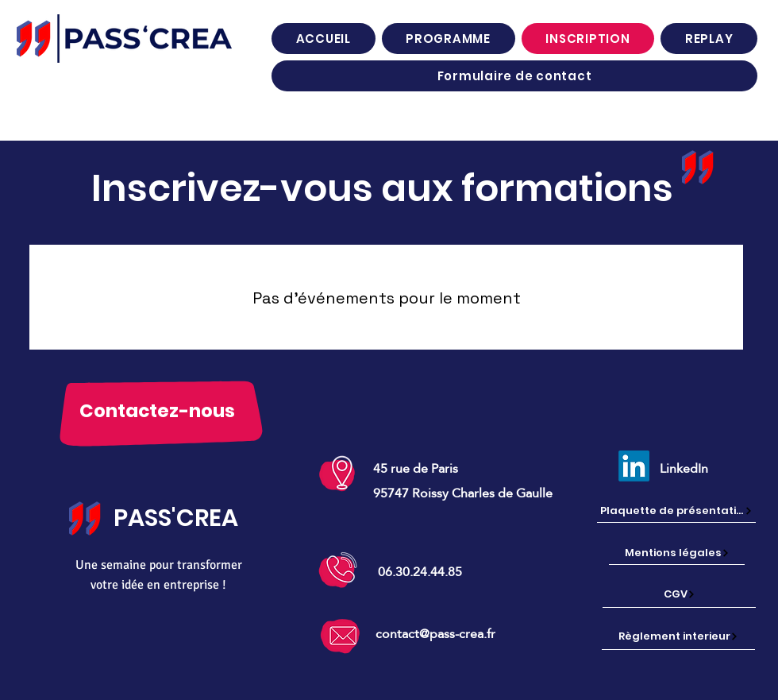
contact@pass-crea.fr (435, 633)
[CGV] (679, 594)
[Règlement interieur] (678, 636)
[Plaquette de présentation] (676, 511)
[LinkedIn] (633, 466)
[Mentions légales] (677, 553)
